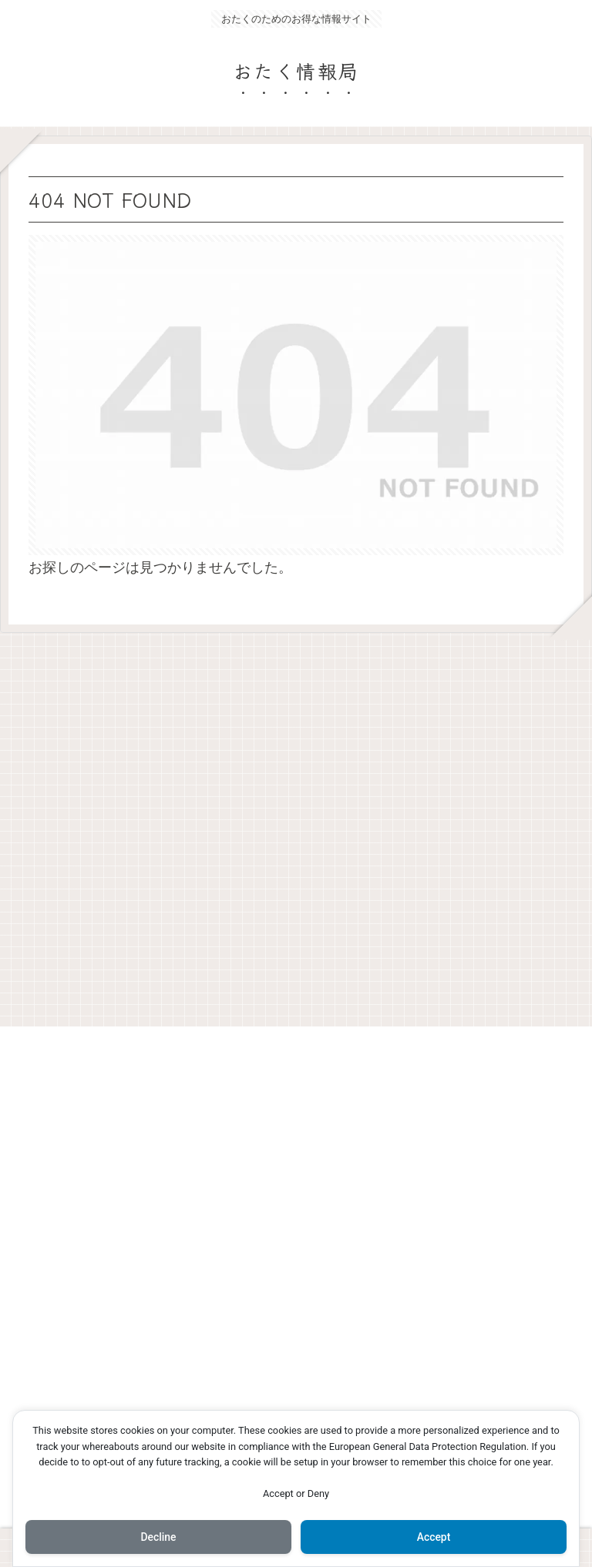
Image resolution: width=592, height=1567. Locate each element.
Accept (434, 1537)
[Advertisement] (296, 824)
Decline (158, 1537)
